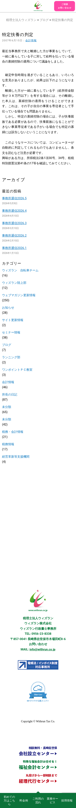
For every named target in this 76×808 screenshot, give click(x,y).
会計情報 (31, 40)
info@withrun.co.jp (43, 649)
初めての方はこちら (9, 800)
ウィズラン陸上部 (14, 283)
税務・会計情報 (12, 432)
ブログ (44, 20)
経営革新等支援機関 (15, 456)
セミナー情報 (11, 332)
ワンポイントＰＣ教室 (17, 370)
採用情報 (67, 800)
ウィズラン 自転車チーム (20, 270)
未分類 (6, 407)
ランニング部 (11, 357)
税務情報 (8, 444)
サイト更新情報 (12, 320)
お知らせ (8, 307)
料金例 (23, 800)
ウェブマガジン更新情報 (18, 295)
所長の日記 (9, 394)
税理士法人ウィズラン (21, 20)
